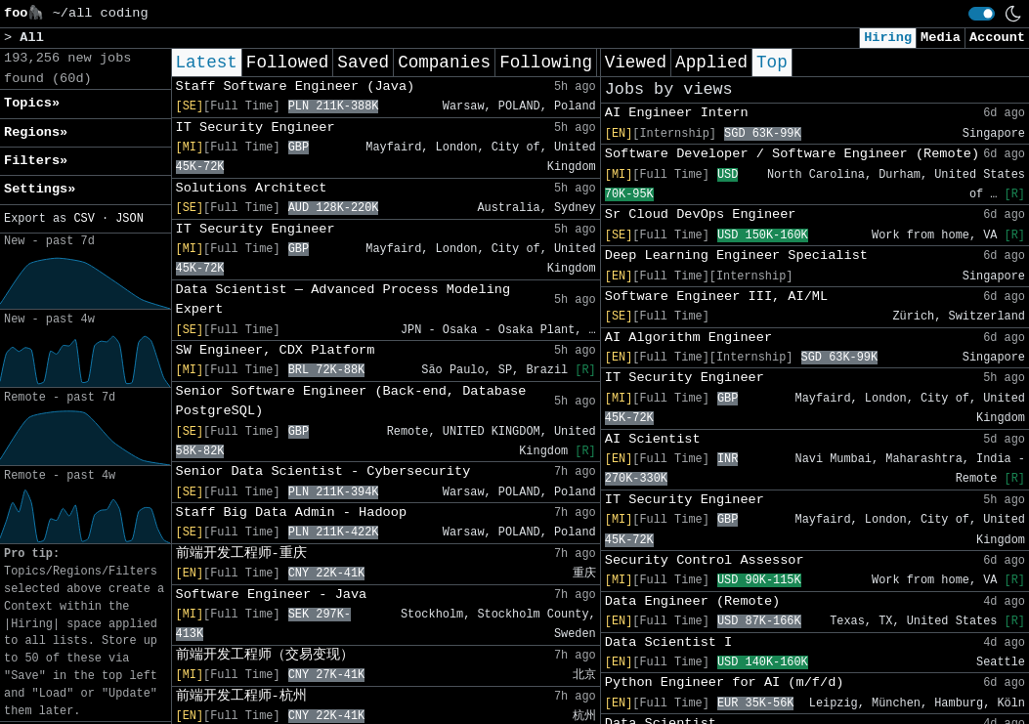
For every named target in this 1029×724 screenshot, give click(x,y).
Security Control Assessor (704, 560)
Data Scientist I (669, 642)
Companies (444, 62)
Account (997, 37)
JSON (129, 219)
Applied (711, 62)
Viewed (635, 62)
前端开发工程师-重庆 (241, 553)
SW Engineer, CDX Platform (275, 350)
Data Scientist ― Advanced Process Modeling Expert (343, 299)
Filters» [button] (35, 160)
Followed (287, 62)
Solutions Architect (251, 188)
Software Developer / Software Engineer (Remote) (792, 154)
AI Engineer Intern (677, 113)
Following (545, 62)
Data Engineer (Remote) (692, 601)
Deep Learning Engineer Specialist (736, 255)
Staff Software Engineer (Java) (295, 86)
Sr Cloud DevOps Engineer (700, 214)
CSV (83, 219)
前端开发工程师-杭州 (241, 696)
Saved (363, 62)
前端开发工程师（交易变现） (265, 655)
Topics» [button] (32, 103)
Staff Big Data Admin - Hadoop (291, 512)
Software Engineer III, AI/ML (716, 296)
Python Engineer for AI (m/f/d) (724, 682)
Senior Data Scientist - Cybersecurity (323, 471)
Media (941, 37)
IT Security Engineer (255, 127)
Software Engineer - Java (271, 594)
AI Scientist (653, 439)
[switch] (981, 14)
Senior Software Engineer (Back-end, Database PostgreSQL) (351, 401)
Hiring (888, 37)
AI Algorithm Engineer (688, 337)
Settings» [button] (39, 189)
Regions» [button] (35, 132)
